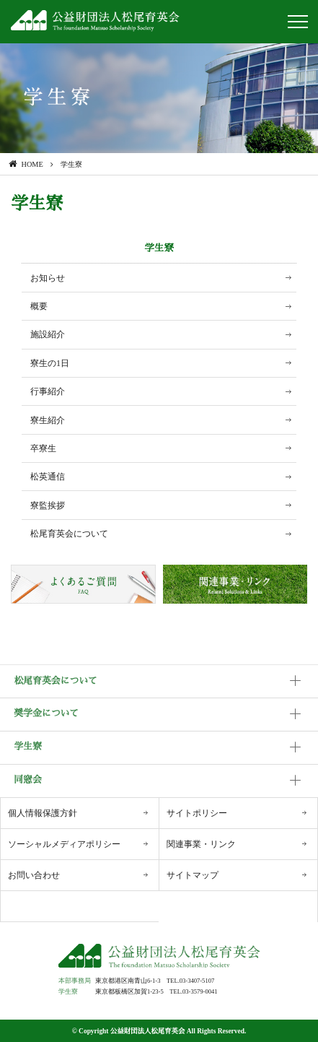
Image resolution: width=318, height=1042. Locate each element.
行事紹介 (47, 391)
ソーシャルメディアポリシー (64, 844)
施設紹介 (47, 334)
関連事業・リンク (201, 844)
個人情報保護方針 (42, 813)
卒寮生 (43, 448)
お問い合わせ (34, 875)
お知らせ (47, 278)
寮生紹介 (47, 420)
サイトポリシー (197, 813)
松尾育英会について (69, 534)
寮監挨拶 (47, 505)
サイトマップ (192, 875)
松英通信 (47, 477)
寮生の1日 (49, 363)
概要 (39, 306)
